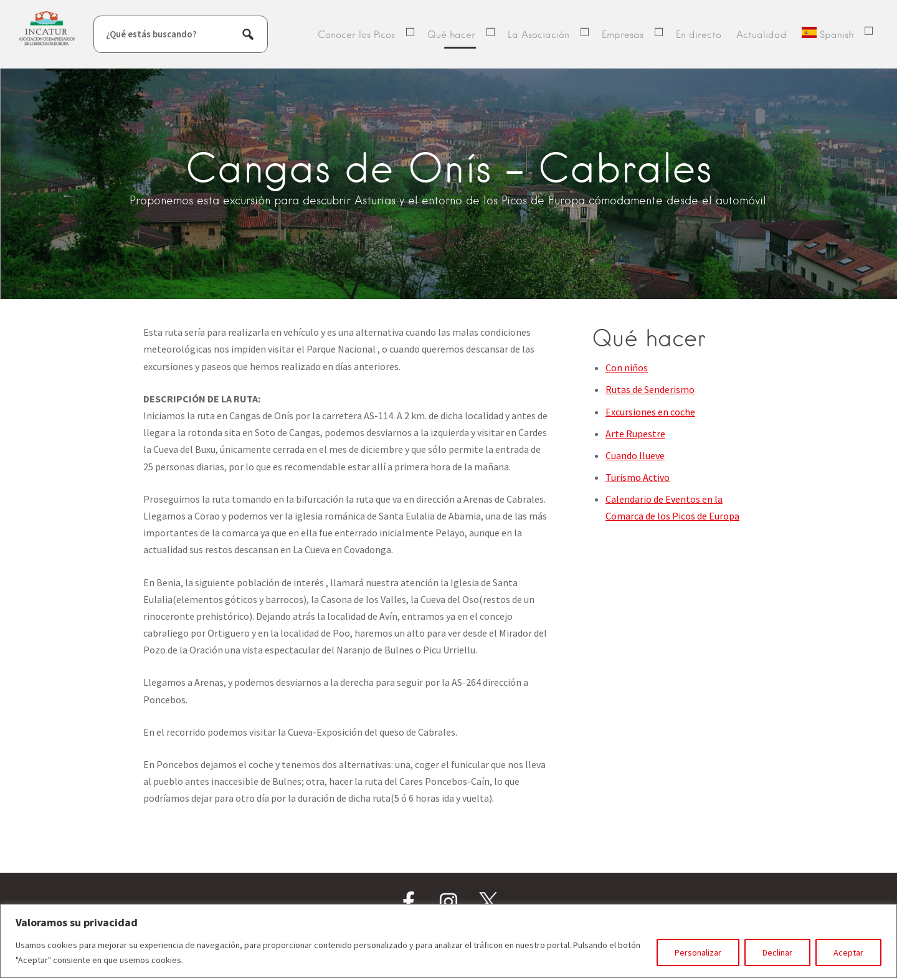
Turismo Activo (637, 477)
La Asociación (538, 34)
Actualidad (761, 34)
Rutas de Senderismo (650, 389)
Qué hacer (451, 34)
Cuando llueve (635, 455)
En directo (698, 34)
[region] (448, 941)
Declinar (777, 952)
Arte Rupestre (635, 433)
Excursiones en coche (650, 412)
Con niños (626, 367)
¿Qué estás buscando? (151, 34)
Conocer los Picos (356, 34)
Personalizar (698, 952)
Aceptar (848, 952)
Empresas (622, 34)
